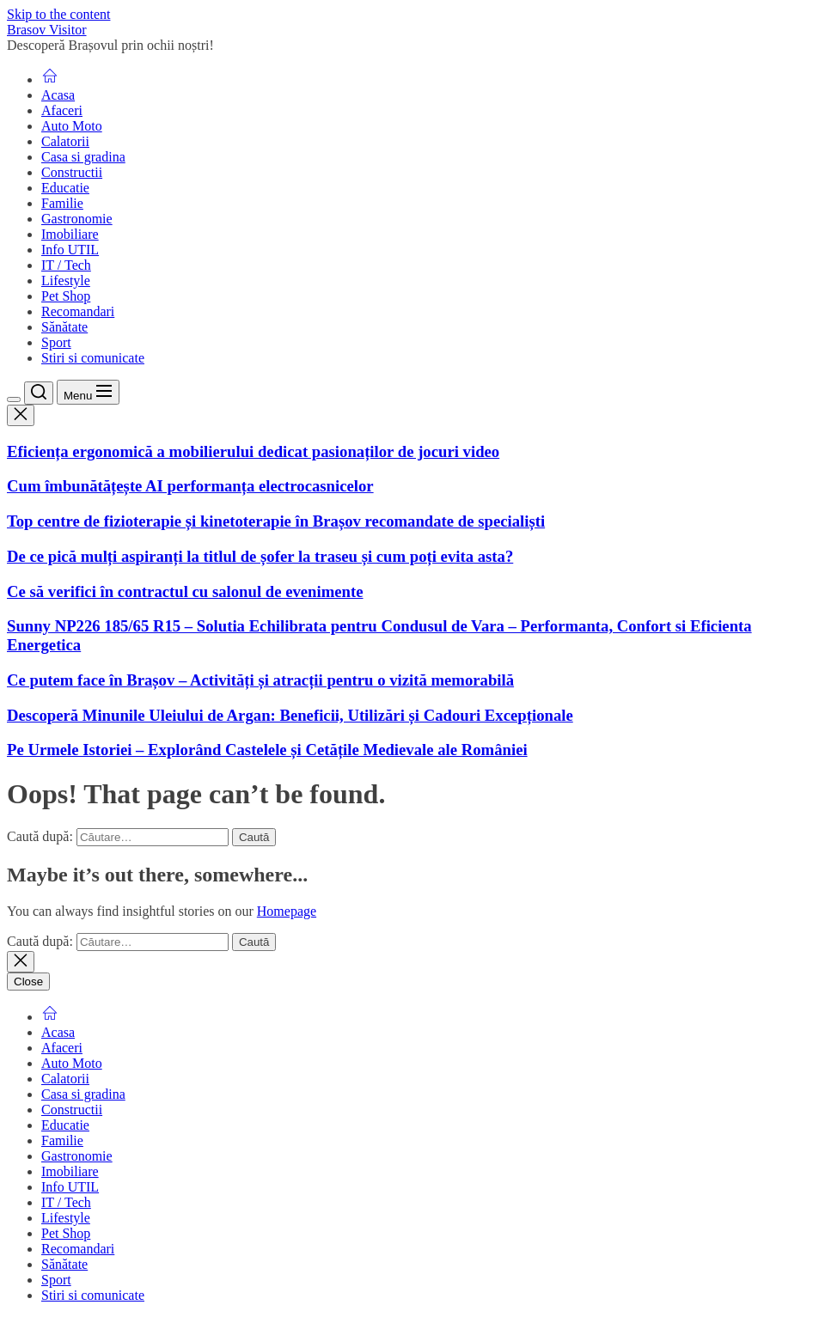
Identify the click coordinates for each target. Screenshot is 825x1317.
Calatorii (65, 141)
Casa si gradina (83, 156)
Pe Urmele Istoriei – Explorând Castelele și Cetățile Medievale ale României (267, 750)
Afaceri (61, 110)
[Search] (38, 393)
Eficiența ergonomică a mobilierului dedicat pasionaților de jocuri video (253, 451)
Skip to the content (58, 14)
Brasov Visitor (47, 29)
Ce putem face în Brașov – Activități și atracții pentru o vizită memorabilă (260, 680)
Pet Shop (65, 296)
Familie (62, 203)
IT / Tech (66, 265)
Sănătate (64, 327)
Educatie (65, 187)
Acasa (58, 95)
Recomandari (77, 311)
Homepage (286, 911)
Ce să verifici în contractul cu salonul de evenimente (185, 591)
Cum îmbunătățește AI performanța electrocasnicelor (190, 486)
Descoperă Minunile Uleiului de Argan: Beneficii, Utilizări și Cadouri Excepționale (290, 715)
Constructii (71, 172)
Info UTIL (70, 249)
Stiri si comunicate (92, 358)
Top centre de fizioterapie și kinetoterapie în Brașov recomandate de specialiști (276, 521)
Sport (56, 342)
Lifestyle (65, 280)
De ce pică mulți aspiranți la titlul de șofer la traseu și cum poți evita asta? (260, 556)
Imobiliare (70, 234)
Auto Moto (71, 126)
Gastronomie (77, 218)
